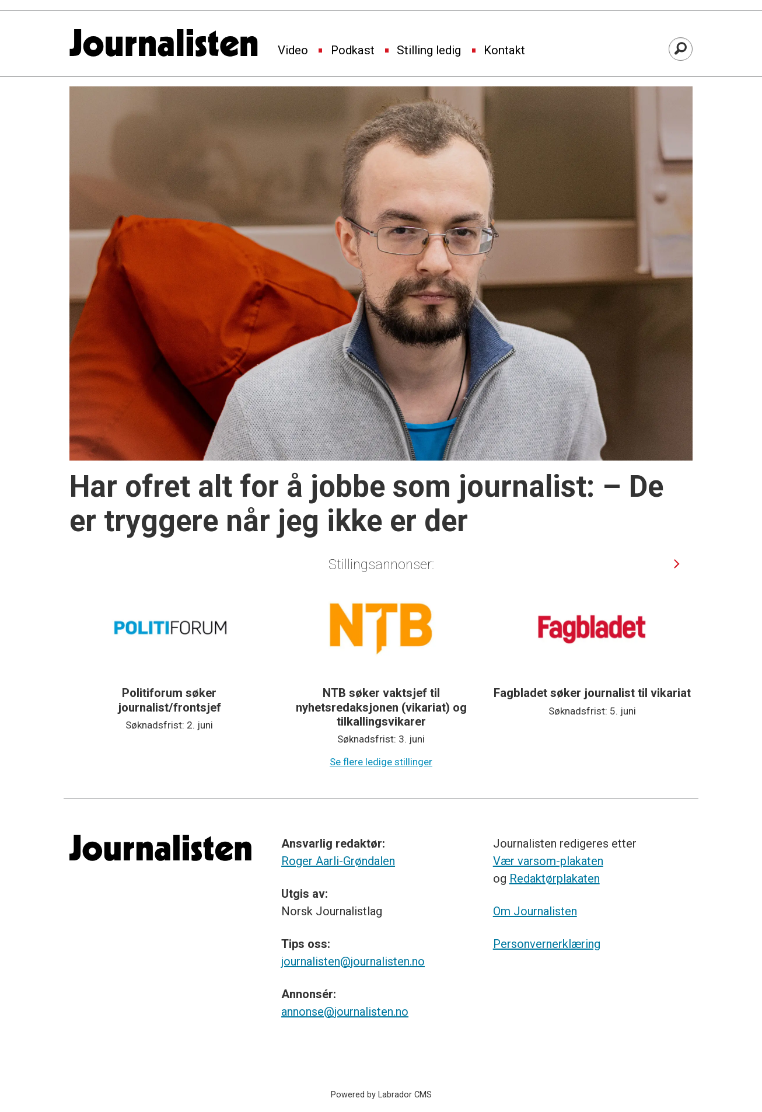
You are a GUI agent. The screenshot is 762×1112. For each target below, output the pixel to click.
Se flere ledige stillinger (381, 762)
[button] (677, 564)
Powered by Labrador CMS (381, 1095)
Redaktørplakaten (554, 879)
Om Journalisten (535, 911)
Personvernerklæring (546, 944)
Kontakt (504, 51)
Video (293, 51)
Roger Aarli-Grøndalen (338, 861)
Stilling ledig (429, 51)
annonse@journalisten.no (344, 1012)
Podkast (353, 51)
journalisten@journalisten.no (353, 961)
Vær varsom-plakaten (548, 861)
